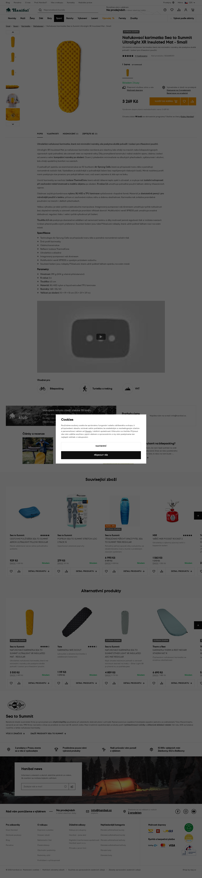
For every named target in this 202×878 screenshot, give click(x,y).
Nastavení (101, 446)
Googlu (88, 431)
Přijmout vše (101, 455)
